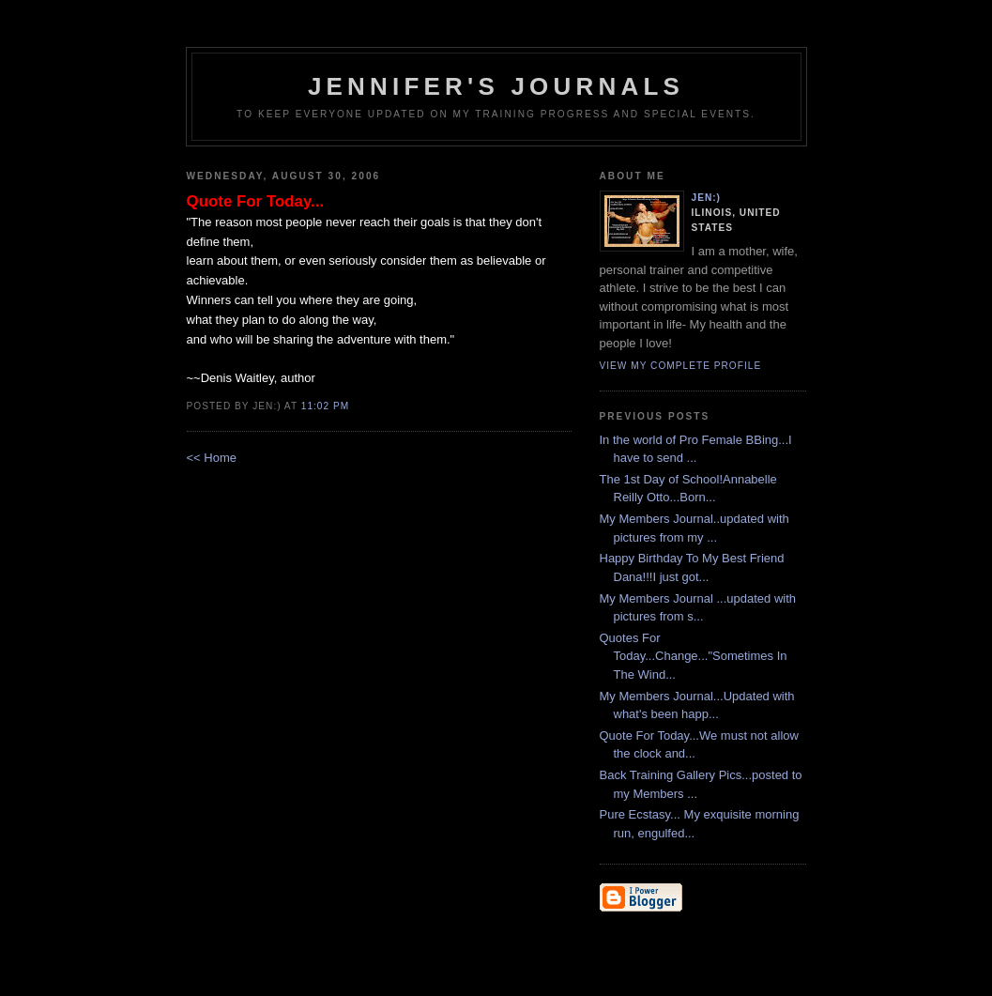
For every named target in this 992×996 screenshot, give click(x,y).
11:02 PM (325, 406)
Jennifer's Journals (496, 86)
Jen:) (707, 197)
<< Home (212, 458)
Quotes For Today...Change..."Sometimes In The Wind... (693, 656)
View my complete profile (681, 365)
